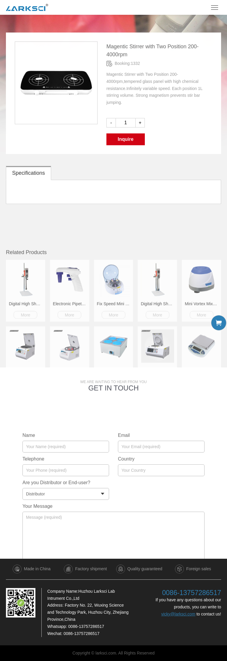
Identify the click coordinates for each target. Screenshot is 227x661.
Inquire (125, 142)
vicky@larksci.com (178, 614)
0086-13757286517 (86, 626)
